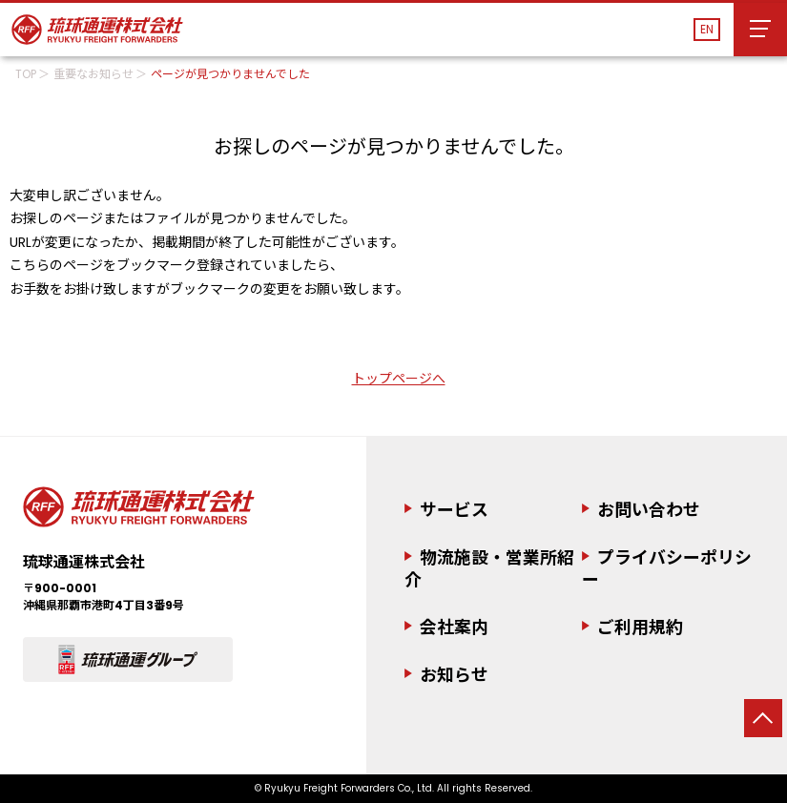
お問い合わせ (648, 510)
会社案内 (454, 627)
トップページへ (398, 378)
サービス (454, 510)
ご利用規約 (640, 627)
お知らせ (454, 676)
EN (707, 29)
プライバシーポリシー (667, 568)
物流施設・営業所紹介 (489, 568)
